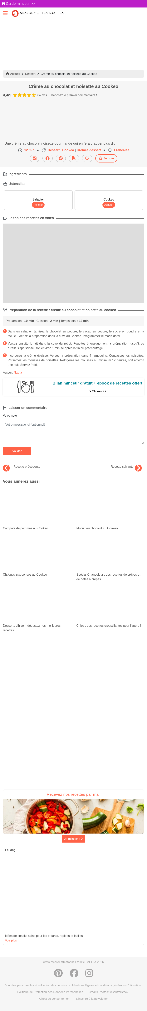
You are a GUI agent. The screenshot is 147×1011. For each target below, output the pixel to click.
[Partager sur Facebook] (74, 973)
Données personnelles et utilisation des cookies (35, 985)
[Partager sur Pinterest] (58, 973)
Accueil (13, 73)
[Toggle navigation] (5, 13)
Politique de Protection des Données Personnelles (50, 992)
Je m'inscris (73, 838)
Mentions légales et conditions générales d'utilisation (106, 985)
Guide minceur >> (20, 4)
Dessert (30, 73)
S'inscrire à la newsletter (92, 998)
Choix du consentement (54, 998)
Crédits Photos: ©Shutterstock (108, 992)
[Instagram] (89, 973)
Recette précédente (21, 466)
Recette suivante (126, 466)
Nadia (18, 372)
